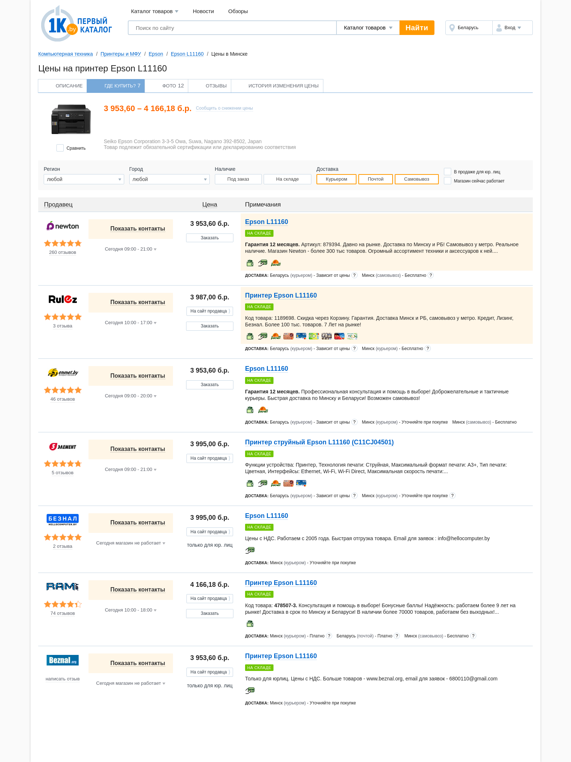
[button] (512, 28)
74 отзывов (62, 613)
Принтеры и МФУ (121, 54)
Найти (417, 28)
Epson (156, 54)
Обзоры (238, 11)
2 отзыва (62, 546)
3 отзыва (62, 326)
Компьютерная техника (65, 54)
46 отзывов (62, 399)
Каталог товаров (155, 11)
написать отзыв (63, 679)
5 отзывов (63, 472)
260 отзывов (62, 252)
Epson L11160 (187, 54)
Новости (203, 11)
